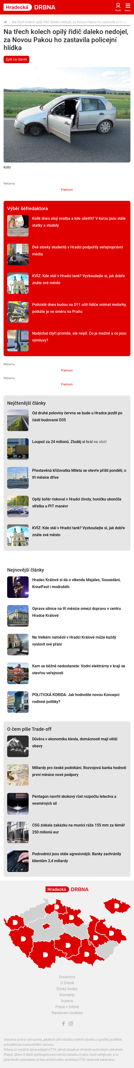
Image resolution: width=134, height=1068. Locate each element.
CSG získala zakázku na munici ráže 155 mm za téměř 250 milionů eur (78, 828)
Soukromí (67, 977)
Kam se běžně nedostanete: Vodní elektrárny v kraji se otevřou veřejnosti (78, 669)
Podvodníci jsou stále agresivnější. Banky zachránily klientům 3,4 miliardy (76, 857)
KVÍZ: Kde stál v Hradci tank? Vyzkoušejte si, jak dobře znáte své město (78, 279)
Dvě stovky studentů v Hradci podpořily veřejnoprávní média (77, 250)
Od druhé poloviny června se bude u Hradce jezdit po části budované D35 (77, 416)
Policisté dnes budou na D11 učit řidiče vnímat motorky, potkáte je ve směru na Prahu (79, 308)
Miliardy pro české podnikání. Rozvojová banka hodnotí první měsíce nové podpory (79, 771)
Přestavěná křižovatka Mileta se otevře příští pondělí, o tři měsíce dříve (79, 474)
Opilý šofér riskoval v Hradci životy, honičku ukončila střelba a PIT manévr (76, 502)
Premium (67, 189)
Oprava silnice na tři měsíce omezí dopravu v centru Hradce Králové (76, 612)
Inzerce (67, 1001)
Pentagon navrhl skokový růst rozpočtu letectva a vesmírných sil (74, 800)
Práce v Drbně (67, 1007)
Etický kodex (67, 989)
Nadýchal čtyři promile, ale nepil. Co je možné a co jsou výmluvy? (79, 337)
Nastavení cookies (67, 1013)
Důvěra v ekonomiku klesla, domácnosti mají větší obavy (74, 742)
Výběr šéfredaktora (27, 208)
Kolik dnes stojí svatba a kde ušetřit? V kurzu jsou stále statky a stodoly (79, 222)
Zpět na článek (16, 59)
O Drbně (67, 983)
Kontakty (67, 995)
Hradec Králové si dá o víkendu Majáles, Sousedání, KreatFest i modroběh (76, 583)
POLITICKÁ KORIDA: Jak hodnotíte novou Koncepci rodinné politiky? (75, 698)
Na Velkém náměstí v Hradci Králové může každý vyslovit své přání (74, 640)
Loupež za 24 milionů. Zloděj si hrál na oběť (69, 441)
